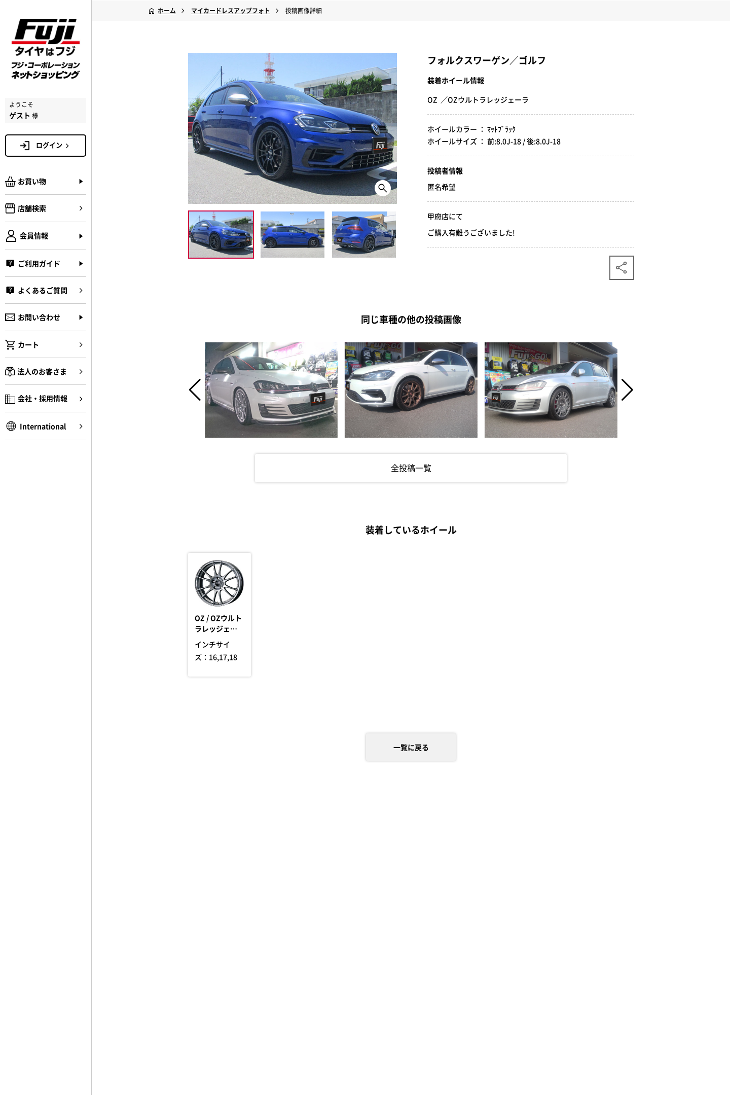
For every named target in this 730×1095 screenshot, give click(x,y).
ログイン (54, 145)
